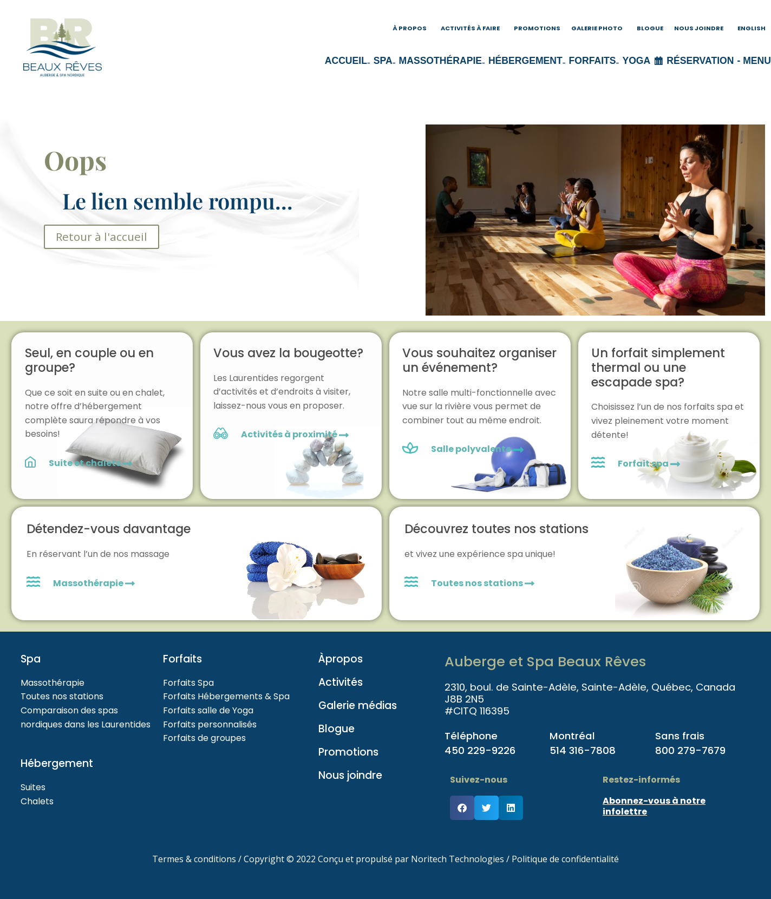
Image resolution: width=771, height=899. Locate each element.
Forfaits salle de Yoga (208, 710)
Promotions (537, 28)
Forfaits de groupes (204, 738)
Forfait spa (649, 463)
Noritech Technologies (457, 859)
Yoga (636, 60)
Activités (340, 682)
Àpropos (340, 659)
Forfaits (592, 60)
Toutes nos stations (482, 583)
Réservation (700, 60)
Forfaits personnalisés (210, 724)
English (751, 28)
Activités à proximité (295, 434)
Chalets (37, 801)
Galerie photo (597, 28)
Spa (383, 60)
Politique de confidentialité (565, 859)
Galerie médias (357, 705)
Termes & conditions (194, 859)
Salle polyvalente (472, 449)
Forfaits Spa (188, 683)
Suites (33, 787)
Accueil (346, 60)
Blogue (650, 28)
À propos (410, 28)
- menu (754, 60)
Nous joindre (698, 28)
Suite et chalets (90, 463)
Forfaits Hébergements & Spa (226, 696)
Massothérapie (440, 60)
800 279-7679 (690, 750)
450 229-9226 (480, 750)
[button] (462, 808)
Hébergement (525, 60)
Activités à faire (470, 28)
